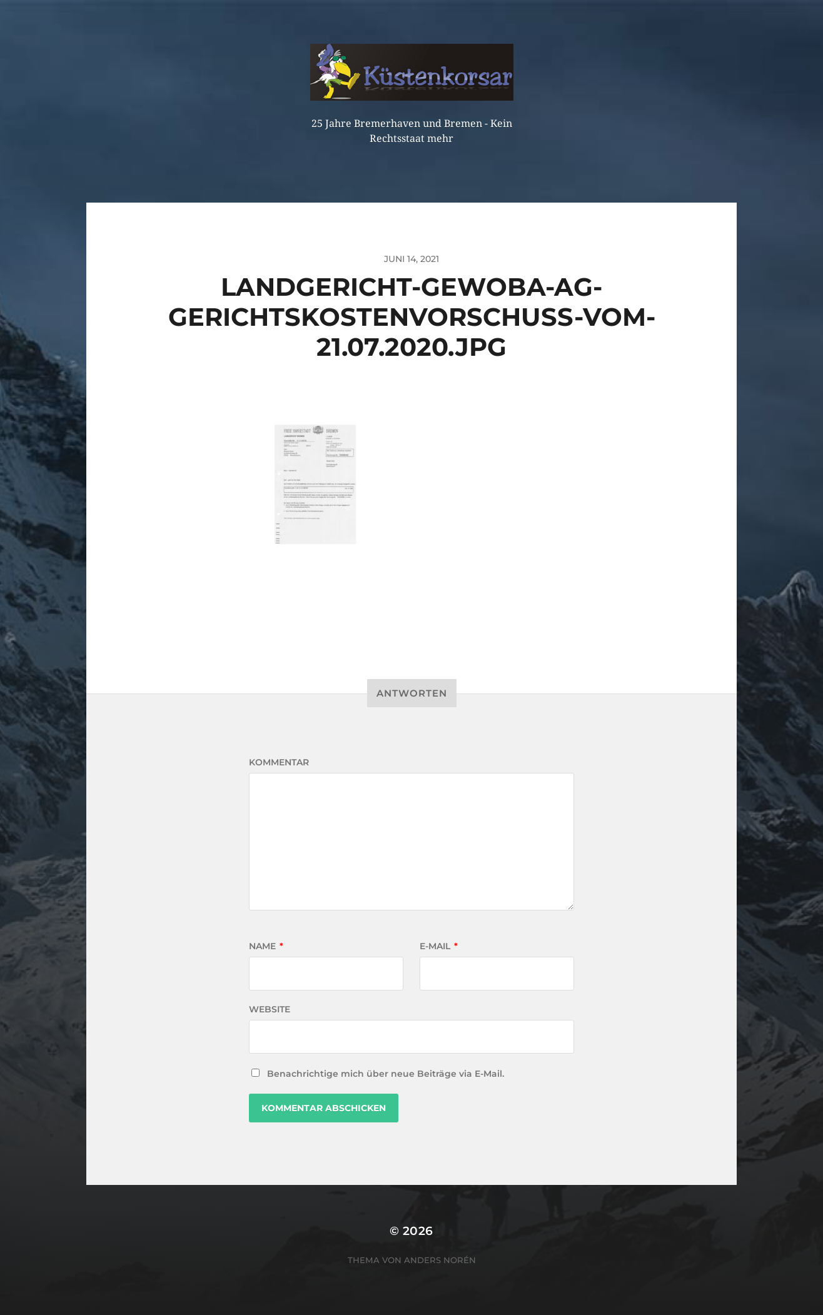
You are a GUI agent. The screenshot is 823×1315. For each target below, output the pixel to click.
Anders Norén (440, 1260)
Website (269, 1009)
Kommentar (279, 762)
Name (266, 946)
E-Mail (439, 946)
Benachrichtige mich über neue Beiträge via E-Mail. (385, 1073)
